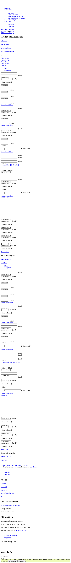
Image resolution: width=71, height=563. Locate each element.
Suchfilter (4, 65)
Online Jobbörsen (13, 15)
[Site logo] (12, 5)
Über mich (7, 21)
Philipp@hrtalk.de (21, 530)
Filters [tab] (6, 68)
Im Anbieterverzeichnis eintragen (10, 505)
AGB (2, 496)
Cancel (26, 465)
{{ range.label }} (6, 165)
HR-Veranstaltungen (10, 20)
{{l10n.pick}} (15, 165)
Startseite (7, 8)
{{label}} (20, 75)
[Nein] (25, 561)
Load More (4, 263)
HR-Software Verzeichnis (15, 16)
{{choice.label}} (26, 148)
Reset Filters (9, 105)
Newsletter (11, 26)
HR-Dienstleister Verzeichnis (16, 18)
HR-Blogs (11, 13)
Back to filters (5, 252)
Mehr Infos (21, 561)
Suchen (3, 105)
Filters (3, 58)
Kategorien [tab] (7, 70)
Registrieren (13, 31)
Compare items (12, 465)
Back (7, 198)
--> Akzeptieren (12, 561)
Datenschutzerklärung (7, 493)
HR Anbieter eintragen (7, 29)
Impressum (4, 490)
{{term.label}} (4, 85)
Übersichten (8, 10)
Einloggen (4, 31)
